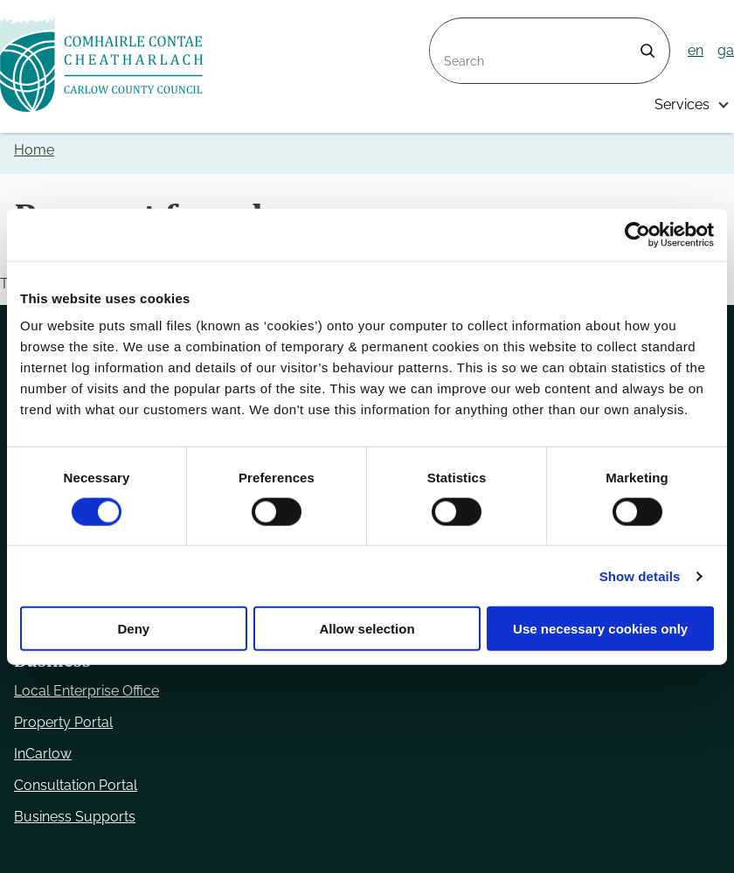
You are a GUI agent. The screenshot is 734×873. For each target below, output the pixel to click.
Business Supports (74, 816)
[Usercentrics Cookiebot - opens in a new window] (637, 234)
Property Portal (63, 722)
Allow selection (366, 628)
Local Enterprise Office (86, 690)
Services (682, 104)
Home (34, 150)
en (695, 50)
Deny (133, 628)
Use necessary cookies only (600, 628)
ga (725, 50)
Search (452, 28)
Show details (640, 575)
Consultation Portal (75, 785)
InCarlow (43, 753)
